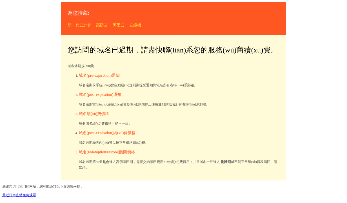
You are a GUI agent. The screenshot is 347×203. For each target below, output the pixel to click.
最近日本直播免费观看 (19, 195)
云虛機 (135, 25)
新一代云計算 (79, 25)
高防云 (102, 25)
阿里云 (118, 25)
